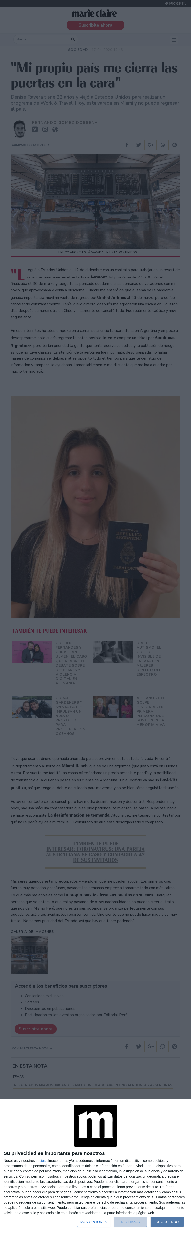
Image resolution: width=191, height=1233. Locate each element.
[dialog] (95, 1166)
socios (41, 1160)
